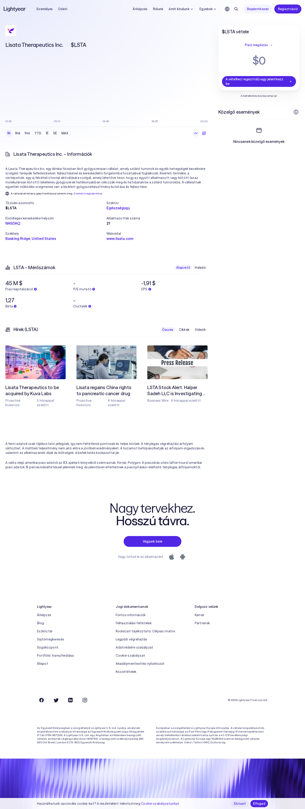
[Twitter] (55, 700)
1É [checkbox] (47, 133)
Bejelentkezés (258, 9)
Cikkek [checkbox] (184, 330)
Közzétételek (126, 672)
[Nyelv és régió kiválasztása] (227, 9)
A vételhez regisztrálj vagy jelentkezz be (259, 81)
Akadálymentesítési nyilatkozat (140, 664)
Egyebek (208, 9)
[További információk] (296, 112)
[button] (55, 203)
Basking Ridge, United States (30, 238)
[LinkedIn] (70, 700)
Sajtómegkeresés (50, 639)
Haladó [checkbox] (200, 268)
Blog (40, 623)
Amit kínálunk (181, 9)
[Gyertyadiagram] (204, 133)
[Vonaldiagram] (195, 133)
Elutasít (240, 804)
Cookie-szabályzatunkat (160, 804)
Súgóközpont (47, 647)
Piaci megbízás (259, 45)
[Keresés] (236, 9)
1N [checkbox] (9, 133)
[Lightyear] (15, 9)
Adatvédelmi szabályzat (134, 647)
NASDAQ (12, 223)
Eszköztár (45, 631)
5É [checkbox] (55, 133)
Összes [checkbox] (167, 330)
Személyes (44, 9)
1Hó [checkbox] (27, 133)
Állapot (42, 664)
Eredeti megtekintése (88, 193)
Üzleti (62, 9)
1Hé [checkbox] (17, 133)
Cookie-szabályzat (130, 656)
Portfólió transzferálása (55, 656)
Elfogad (259, 804)
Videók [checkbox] (200, 330)
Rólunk (158, 9)
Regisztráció (288, 9)
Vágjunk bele (152, 541)
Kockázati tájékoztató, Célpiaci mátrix (145, 631)
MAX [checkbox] (64, 133)
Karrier (200, 615)
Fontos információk (131, 615)
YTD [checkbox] (38, 133)
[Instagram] (84, 700)
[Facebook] (41, 700)
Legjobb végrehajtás (131, 639)
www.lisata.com (119, 238)
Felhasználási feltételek (134, 623)
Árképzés (140, 9)
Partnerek (202, 623)
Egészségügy (118, 208)
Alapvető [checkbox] (183, 268)
